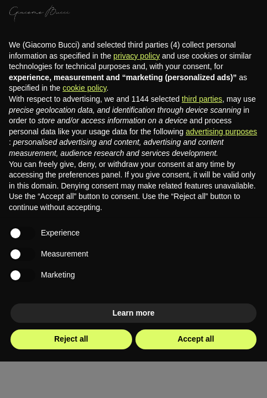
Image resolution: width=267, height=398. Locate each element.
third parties (202, 99)
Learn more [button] (133, 312)
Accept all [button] (195, 338)
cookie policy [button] (84, 87)
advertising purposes (221, 131)
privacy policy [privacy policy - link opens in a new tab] (136, 55)
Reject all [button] (71, 338)
